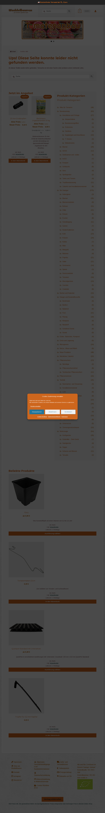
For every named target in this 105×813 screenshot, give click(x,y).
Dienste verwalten (35, 406)
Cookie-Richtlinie (42, 416)
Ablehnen (52, 412)
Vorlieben (68, 412)
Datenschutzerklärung (54, 416)
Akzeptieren (37, 412)
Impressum (64, 416)
